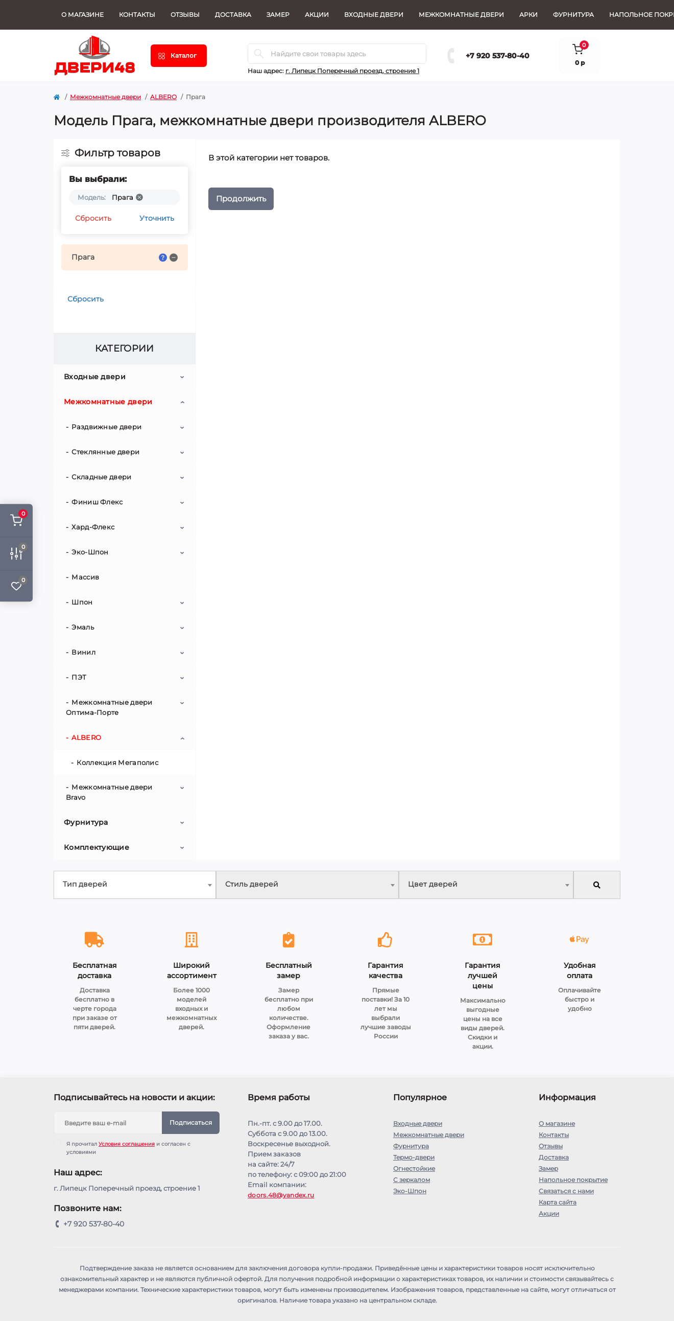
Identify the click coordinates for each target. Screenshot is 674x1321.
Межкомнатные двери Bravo (109, 792)
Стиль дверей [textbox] (251, 884)
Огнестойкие (414, 1168)
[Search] (259, 53)
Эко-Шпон (89, 552)
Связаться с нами (566, 1191)
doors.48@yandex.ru (281, 1195)
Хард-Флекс (92, 527)
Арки (528, 14)
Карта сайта (557, 1202)
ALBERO (163, 97)
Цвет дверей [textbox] (433, 884)
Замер (278, 14)
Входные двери (373, 14)
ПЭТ (78, 677)
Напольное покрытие (573, 1180)
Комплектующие (96, 847)
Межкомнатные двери (461, 14)
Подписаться (191, 1122)
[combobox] (135, 885)
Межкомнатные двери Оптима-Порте (109, 707)
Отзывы (185, 14)
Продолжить (241, 198)
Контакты (137, 14)
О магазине (82, 14)
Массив (85, 577)
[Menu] (179, 55)
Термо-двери (414, 1157)
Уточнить (156, 218)
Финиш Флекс (97, 502)
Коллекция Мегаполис (117, 762)
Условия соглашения (127, 1144)
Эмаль (82, 627)
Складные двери (101, 477)
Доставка (233, 14)
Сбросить (93, 218)
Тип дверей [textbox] (85, 884)
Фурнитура (573, 14)
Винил (83, 652)
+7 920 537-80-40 (497, 55)
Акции (317, 14)
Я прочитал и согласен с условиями (128, 1147)
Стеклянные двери (105, 452)
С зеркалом (411, 1180)
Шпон (81, 602)
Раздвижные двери (106, 427)
